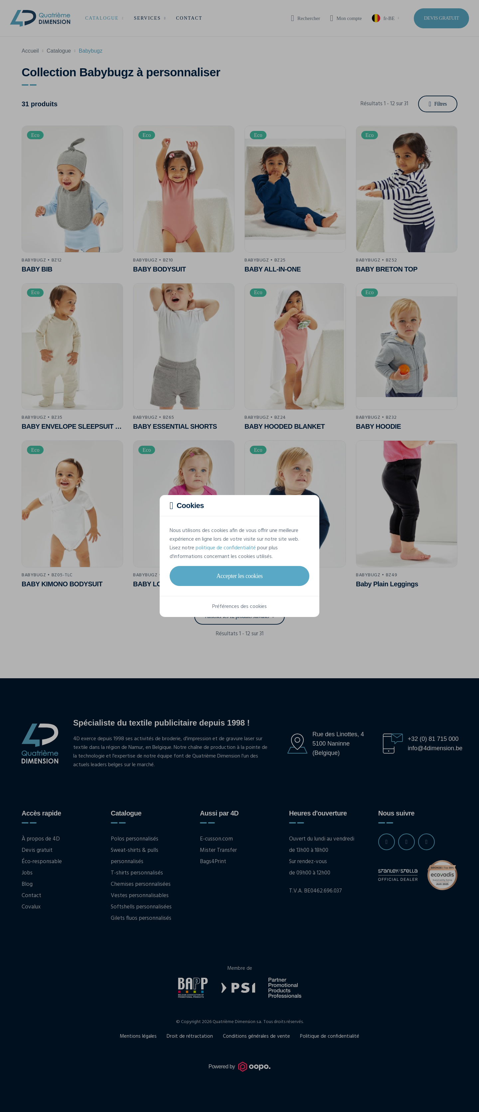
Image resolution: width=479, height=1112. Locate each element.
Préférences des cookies (239, 606)
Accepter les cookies (240, 576)
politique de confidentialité (226, 548)
